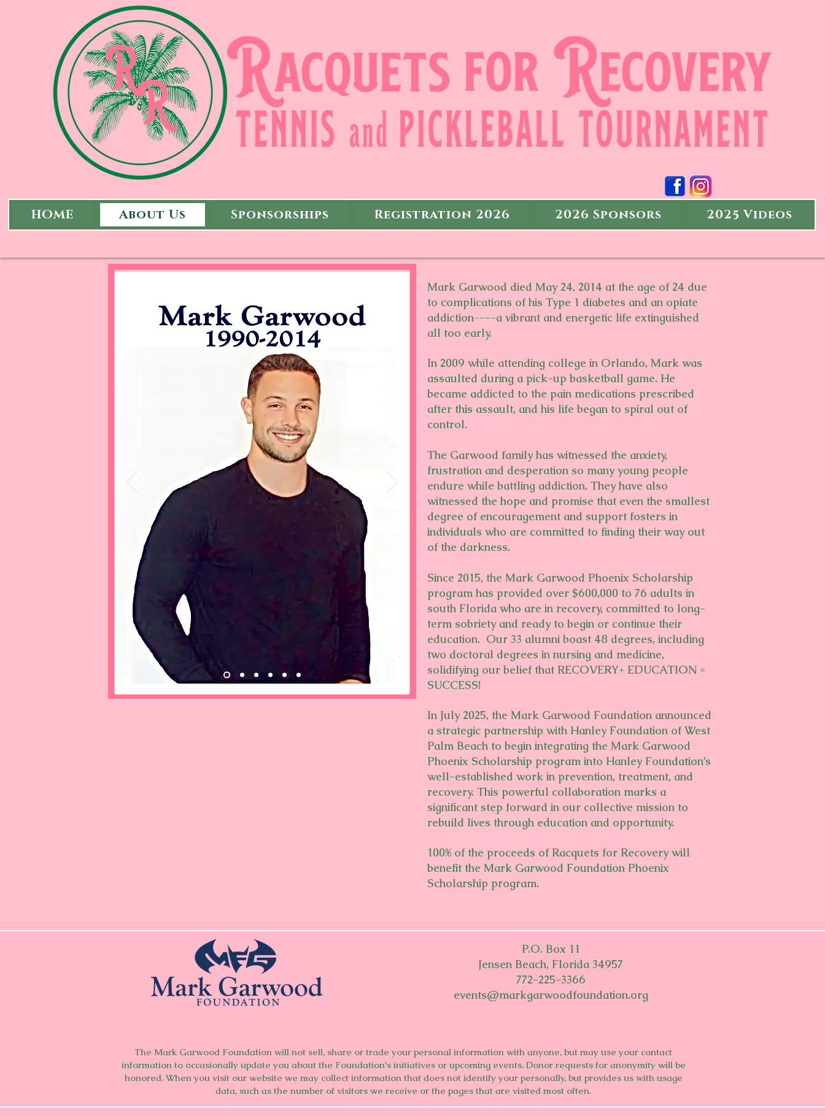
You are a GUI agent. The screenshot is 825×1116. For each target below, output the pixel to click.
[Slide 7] (284, 675)
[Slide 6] (226, 675)
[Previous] (132, 483)
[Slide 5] (256, 675)
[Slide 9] (242, 675)
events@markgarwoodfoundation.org (551, 995)
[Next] (392, 483)
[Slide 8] (298, 675)
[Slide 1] (270, 675)
